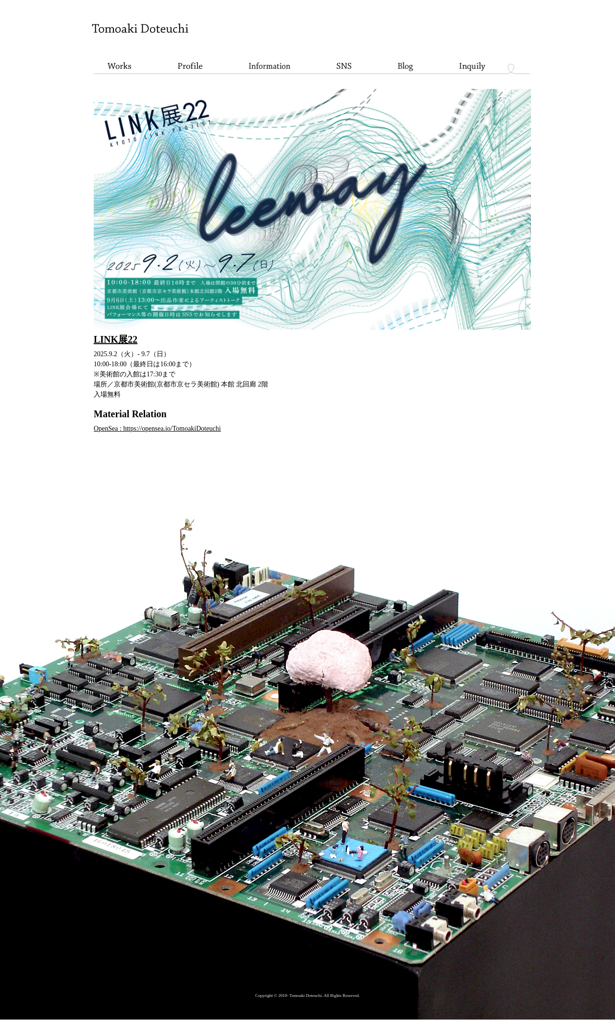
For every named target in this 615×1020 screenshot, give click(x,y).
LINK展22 (115, 339)
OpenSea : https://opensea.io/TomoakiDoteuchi (157, 428)
